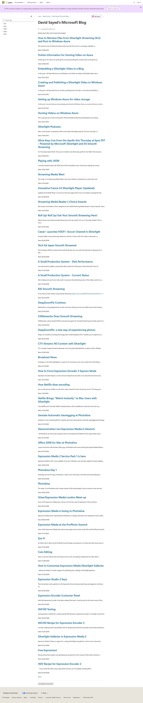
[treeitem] (18, 23)
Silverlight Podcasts (49, 126)
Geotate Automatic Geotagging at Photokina (64, 415)
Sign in (139, 2)
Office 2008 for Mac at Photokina (57, 442)
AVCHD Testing (47, 609)
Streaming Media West (51, 174)
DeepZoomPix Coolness (52, 302)
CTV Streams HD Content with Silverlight (62, 343)
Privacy (40, 697)
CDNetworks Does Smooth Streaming (60, 316)
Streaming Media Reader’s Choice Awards (62, 201)
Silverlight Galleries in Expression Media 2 (62, 636)
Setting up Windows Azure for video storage (64, 99)
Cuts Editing (45, 552)
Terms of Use (67, 697)
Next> (40, 677)
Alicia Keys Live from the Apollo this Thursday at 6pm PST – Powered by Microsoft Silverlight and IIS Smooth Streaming (71, 144)
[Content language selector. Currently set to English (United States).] (10, 693)
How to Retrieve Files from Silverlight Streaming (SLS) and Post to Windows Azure (69, 39)
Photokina (44, 483)
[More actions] (103, 16)
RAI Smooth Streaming (51, 288)
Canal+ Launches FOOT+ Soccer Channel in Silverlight (69, 231)
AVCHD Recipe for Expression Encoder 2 (61, 622)
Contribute (33, 697)
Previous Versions (17, 697)
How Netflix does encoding (54, 384)
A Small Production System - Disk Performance (65, 261)
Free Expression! (47, 650)
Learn (39, 16)
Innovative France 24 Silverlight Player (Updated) (66, 188)
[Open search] (134, 2)
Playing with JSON (48, 160)
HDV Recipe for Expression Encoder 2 (59, 663)
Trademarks (76, 697)
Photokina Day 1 (47, 470)
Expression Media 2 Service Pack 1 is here (62, 456)
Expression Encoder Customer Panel (59, 595)
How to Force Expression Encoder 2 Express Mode (67, 371)
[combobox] (18, 20)
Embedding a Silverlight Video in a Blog (61, 68)
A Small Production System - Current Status (63, 275)
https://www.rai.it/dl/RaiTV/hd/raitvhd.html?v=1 (87, 294)
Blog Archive (46, 16)
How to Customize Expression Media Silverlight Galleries (71, 565)
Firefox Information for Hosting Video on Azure (65, 55)
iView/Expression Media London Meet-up (62, 497)
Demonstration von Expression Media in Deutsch (66, 429)
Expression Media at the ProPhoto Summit (62, 524)
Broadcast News (47, 357)
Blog (25, 697)
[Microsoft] (3, 2)
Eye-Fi (41, 538)
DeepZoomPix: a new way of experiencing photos (66, 329)
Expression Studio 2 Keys (52, 579)
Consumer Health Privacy (53, 697)
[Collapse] (31, 16)
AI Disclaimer (6, 697)
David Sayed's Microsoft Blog (60, 16)
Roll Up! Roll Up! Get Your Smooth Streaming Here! (67, 215)
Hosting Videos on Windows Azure (58, 113)
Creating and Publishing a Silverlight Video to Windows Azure (70, 84)
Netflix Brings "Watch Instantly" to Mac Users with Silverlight (67, 399)
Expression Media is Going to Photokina (61, 511)
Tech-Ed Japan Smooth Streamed (57, 245)
